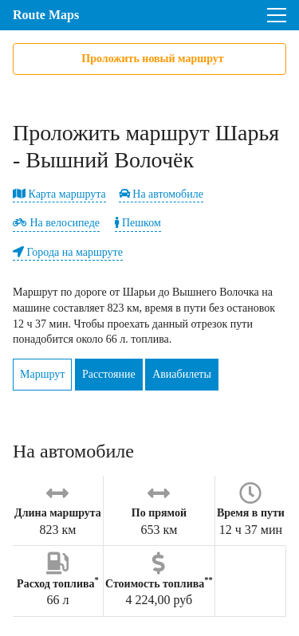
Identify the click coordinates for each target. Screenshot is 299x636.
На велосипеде (56, 223)
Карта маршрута (59, 194)
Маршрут (42, 374)
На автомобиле (161, 194)
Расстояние (109, 374)
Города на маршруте (68, 252)
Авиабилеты (181, 374)
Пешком (137, 223)
